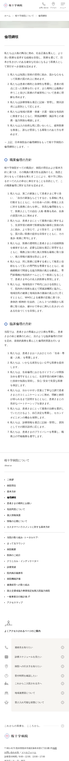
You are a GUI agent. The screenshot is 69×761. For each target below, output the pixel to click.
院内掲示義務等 (15, 573)
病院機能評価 (14, 579)
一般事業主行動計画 (17, 597)
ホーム (7, 16)
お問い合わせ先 (11, 752)
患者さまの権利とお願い (19, 503)
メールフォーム (29, 752)
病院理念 (11, 485)
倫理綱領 (11, 497)
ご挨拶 (10, 479)
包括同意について (16, 509)
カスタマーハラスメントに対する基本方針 (28, 527)
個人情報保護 (14, 515)
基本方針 (11, 491)
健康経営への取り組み (18, 585)
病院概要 (11, 549)
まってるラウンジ (16, 543)
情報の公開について (17, 521)
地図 (55, 748)
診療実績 (11, 567)
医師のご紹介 (14, 555)
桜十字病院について (24, 16)
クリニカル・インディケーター (23, 561)
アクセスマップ (15, 602)
